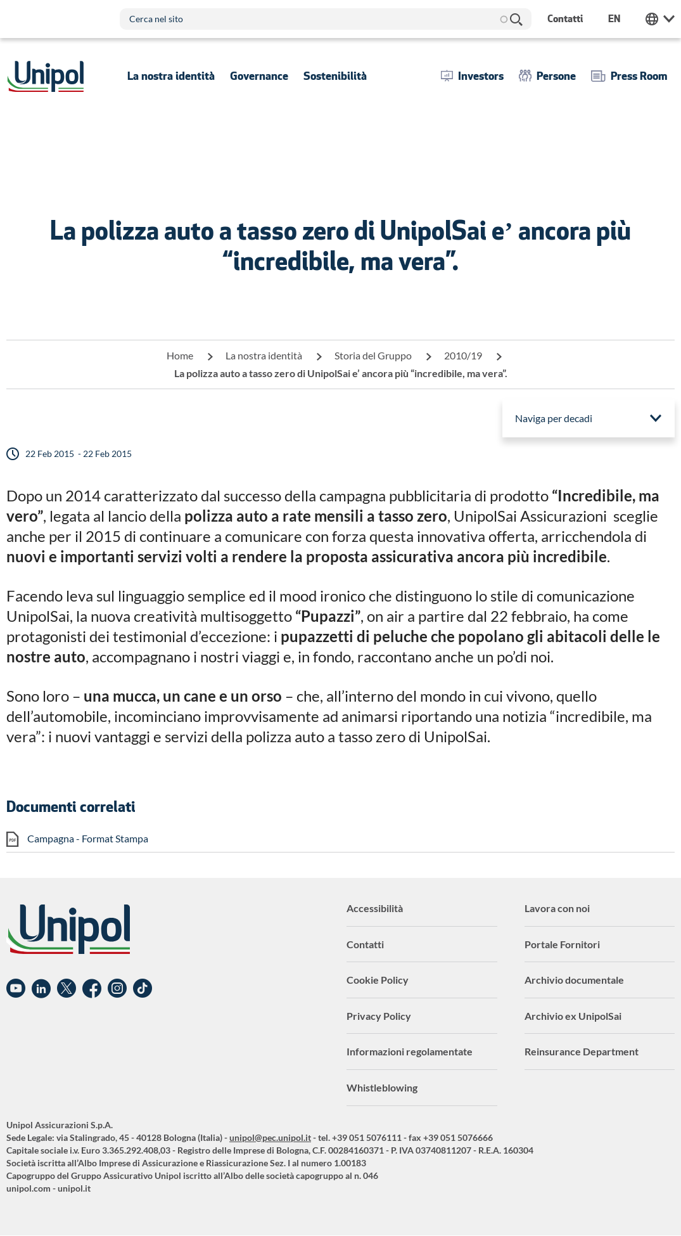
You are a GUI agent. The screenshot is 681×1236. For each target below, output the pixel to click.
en (614, 18)
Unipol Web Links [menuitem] (660, 19)
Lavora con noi (557, 908)
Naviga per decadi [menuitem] (553, 418)
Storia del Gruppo (373, 355)
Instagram (117, 988)
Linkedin (41, 988)
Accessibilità (375, 908)
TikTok (142, 988)
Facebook (91, 988)
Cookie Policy (378, 980)
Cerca (515, 19)
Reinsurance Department (582, 1051)
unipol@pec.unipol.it (270, 1137)
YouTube (15, 988)
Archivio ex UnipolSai (573, 1016)
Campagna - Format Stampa (87, 838)
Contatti (365, 944)
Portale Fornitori (562, 944)
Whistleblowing (382, 1087)
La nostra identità (264, 355)
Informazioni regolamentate (410, 1051)
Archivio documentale (574, 980)
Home (180, 355)
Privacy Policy (379, 1016)
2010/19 (463, 355)
